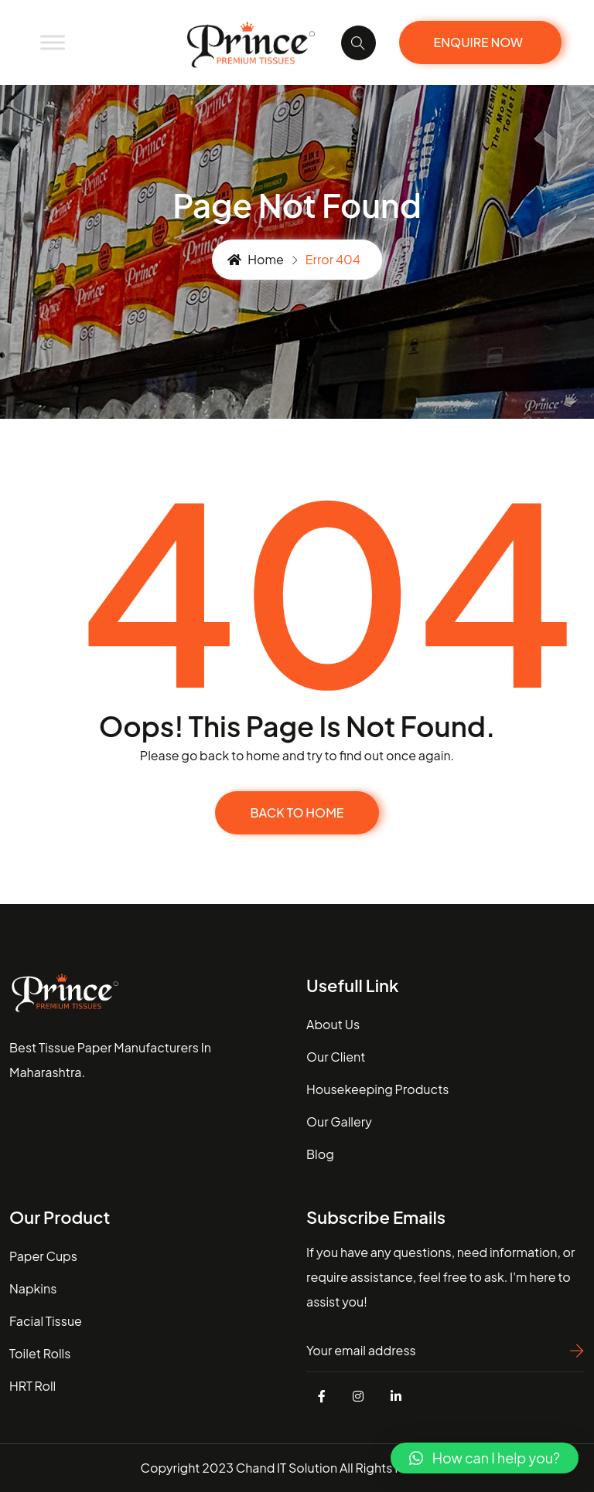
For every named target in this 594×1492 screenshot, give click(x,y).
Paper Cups (43, 1256)
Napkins (32, 1288)
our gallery (339, 1121)
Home (255, 259)
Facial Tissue (45, 1321)
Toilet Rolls (39, 1353)
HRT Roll (32, 1386)
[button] (485, 1458)
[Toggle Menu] (52, 42)
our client (335, 1056)
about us (333, 1024)
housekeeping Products (377, 1089)
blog (320, 1154)
